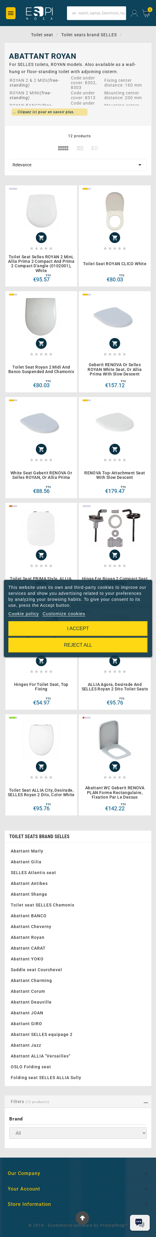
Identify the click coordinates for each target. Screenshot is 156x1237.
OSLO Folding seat (31, 1066)
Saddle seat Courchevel (36, 969)
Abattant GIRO (26, 1023)
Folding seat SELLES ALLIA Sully (46, 1077)
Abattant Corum (28, 991)
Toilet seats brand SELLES (39, 836)
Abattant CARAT (28, 948)
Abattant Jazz (26, 1045)
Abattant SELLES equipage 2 (42, 1034)
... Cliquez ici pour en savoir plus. (44, 112)
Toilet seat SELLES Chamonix (42, 905)
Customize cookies (63, 613)
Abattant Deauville (31, 1002)
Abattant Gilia (26, 861)
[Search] (97, 13)
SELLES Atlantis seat (33, 872)
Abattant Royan (28, 937)
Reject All (78, 645)
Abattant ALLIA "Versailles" (40, 1056)
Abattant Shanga (29, 894)
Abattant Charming (31, 980)
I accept (78, 628)
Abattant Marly (27, 851)
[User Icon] (134, 13)
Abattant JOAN (27, 1012)
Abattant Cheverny (31, 926)
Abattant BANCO (29, 915)
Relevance (78, 164)
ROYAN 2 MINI (25, 92)
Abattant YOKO (27, 959)
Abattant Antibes (29, 883)
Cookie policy (23, 613)
